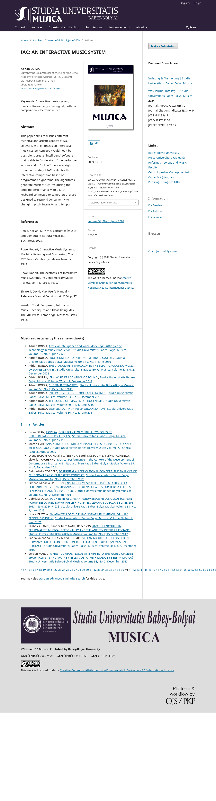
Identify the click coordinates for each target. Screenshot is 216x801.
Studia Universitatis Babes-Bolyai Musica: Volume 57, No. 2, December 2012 (82, 379)
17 (36, 570)
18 (40, 570)
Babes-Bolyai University (163, 153)
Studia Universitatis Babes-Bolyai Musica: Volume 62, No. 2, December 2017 (78, 534)
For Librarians (156, 217)
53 (177, 570)
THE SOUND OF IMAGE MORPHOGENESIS (76, 401)
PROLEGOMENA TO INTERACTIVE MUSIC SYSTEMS (82, 358)
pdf (95, 143)
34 (102, 570)
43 (138, 570)
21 (52, 570)
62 (212, 570)
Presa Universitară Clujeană (166, 157)
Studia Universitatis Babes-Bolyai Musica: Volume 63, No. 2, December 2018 (81, 395)
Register (185, 3)
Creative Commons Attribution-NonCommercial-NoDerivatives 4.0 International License (111, 282)
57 (192, 570)
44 (142, 570)
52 (173, 570)
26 (71, 570)
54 (181, 570)
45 (146, 570)
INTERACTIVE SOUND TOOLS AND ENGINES (77, 393)
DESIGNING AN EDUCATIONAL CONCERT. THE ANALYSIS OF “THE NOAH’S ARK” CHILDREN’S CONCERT (83, 473)
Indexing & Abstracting (64, 27)
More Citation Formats (103, 202)
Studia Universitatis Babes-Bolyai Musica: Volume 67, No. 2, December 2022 (79, 477)
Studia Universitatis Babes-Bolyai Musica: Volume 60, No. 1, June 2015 (79, 403)
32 (95, 570)
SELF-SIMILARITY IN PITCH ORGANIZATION (77, 408)
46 (149, 570)
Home (24, 40)
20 (48, 570)
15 (28, 570)
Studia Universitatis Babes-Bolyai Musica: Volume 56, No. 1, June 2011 (81, 410)
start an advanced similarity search (62, 578)
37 (114, 570)
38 (118, 570)
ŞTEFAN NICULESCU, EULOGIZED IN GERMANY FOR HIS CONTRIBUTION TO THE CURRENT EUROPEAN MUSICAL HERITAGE (79, 542)
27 (75, 570)
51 (169, 570)
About (140, 27)
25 (67, 570)
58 (196, 570)
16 (32, 570)
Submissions (94, 27)
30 (87, 570)
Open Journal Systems (162, 251)
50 (165, 570)
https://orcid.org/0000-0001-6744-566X (40, 88)
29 (83, 570)
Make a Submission (163, 46)
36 (110, 570)
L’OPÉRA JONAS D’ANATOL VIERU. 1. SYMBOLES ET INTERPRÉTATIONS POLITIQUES (70, 434)
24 (63, 570)
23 (59, 570)
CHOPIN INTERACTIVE (63, 385)
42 (134, 570)
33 (99, 570)
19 (44, 570)
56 (189, 570)
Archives (36, 27)
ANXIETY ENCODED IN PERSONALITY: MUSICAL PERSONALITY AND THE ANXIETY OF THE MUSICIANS (79, 528)
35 (106, 570)
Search (192, 27)
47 (153, 570)
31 (91, 570)
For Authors (155, 211)
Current (20, 27)
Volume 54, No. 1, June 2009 (64, 40)
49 (161, 570)
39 (122, 570)
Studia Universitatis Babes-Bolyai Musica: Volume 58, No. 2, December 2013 (78, 561)
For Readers (155, 205)
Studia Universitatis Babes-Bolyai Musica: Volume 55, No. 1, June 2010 (77, 360)
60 (204, 570)
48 (157, 570)
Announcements (119, 27)
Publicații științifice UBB (164, 182)
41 (130, 570)
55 (185, 570)
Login (197, 3)
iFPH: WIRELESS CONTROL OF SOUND (73, 377)
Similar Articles (32, 424)
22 (56, 570)
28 (79, 570)
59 (200, 570)
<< (22, 570)
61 (208, 570)
